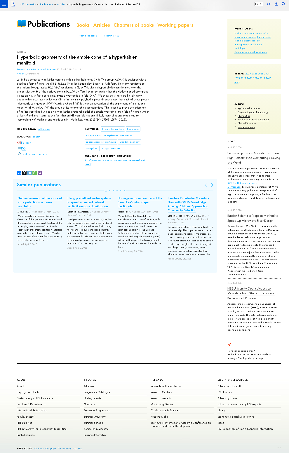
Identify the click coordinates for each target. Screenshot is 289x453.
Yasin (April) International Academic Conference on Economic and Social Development (181, 424)
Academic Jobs (159, 416)
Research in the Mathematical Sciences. (37, 69)
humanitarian (264, 37)
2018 (268, 78)
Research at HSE (111, 35)
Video (220, 422)
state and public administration (250, 51)
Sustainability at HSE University (35, 398)
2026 (254, 73)
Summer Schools (93, 422)
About (22, 379)
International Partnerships (32, 410)
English (36, 136)
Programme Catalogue (97, 392)
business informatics (244, 33)
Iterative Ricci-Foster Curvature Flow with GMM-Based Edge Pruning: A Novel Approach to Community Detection (188, 204)
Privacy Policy (64, 448)
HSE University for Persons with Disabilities (41, 429)
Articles (101, 25)
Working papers (175, 25)
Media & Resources (232, 379)
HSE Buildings (24, 422)
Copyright (50, 448)
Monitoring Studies (162, 404)
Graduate (89, 404)
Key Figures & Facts (28, 392)
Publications (48, 23)
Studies (90, 379)
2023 (237, 78)
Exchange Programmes (97, 410)
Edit (279, 447)
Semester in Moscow (96, 429)
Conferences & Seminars (165, 410)
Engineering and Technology (253, 112)
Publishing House (227, 398)
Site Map (77, 448)
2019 (262, 78)
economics (262, 33)
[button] (106, 191)
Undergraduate (93, 398)
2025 (260, 73)
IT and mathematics (244, 40)
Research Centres (161, 392)
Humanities (244, 115)
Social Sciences (246, 126)
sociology (239, 48)
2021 (249, 78)
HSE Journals (224, 392)
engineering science (245, 37)
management (241, 44)
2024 (267, 73)
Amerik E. (21, 73)
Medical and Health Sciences (253, 119)
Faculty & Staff (25, 416)
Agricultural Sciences (249, 108)
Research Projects (161, 398)
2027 (248, 73)
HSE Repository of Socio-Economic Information (245, 429)
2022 (243, 78)
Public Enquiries (25, 435)
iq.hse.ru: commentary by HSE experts (239, 404)
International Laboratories (166, 386)
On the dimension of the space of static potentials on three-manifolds (40, 202)
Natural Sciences (247, 123)
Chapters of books (134, 25)
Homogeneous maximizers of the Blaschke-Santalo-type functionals (140, 202)
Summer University (95, 416)
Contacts (38, 448)
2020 (256, 78)
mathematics (256, 44)
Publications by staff (229, 386)
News (231, 141)
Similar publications (39, 184)
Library (221, 410)
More (237, 81)
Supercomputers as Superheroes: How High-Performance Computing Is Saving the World (253, 158)
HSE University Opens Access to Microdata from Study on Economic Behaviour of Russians (251, 293)
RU (256, 4)
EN (261, 4)
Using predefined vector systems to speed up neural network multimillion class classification (89, 202)
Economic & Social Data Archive (235, 416)
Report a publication (87, 35)
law (258, 40)
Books (83, 25)
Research (158, 379)
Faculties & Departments (31, 404)
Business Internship (95, 435)
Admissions (90, 386)
